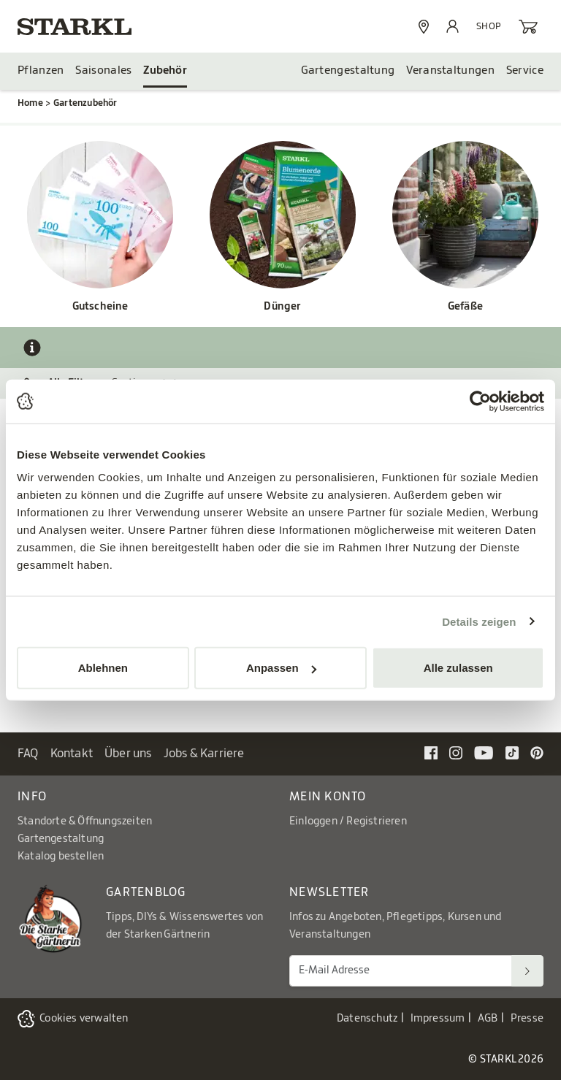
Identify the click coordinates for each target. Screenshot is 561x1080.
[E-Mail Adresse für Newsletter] (400, 971)
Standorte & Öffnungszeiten (85, 821)
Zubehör (164, 70)
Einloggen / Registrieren (348, 821)
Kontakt (71, 753)
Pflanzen (41, 70)
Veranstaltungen (450, 70)
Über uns (128, 753)
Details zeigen (479, 621)
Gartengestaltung (348, 70)
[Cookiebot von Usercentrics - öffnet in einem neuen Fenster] (480, 401)
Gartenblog (146, 892)
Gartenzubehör (85, 103)
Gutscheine (100, 307)
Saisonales (103, 70)
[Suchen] (527, 971)
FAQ (28, 753)
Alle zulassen (458, 668)
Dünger (282, 307)
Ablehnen (103, 668)
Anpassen (281, 668)
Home (30, 103)
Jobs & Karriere (204, 753)
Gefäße (465, 307)
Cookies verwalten (83, 1019)
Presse (527, 1019)
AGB (488, 1019)
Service (524, 70)
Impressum (438, 1019)
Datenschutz (367, 1019)
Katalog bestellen (61, 856)
